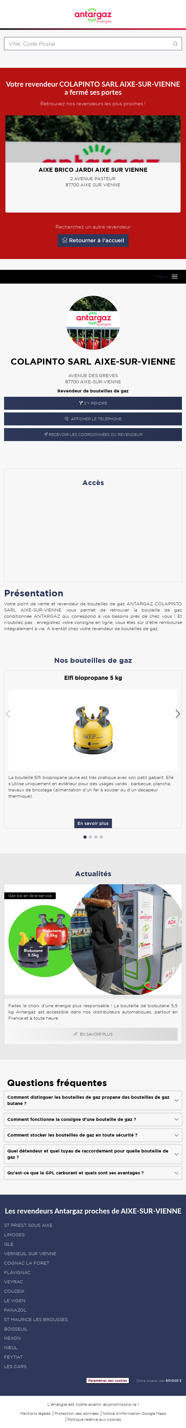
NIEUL (11, 1347)
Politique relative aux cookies (94, 1419)
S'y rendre (93, 403)
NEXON (12, 1338)
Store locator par (159, 1380)
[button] (85, 837)
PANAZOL (15, 1310)
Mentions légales (35, 1413)
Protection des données (76, 1413)
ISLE (9, 1244)
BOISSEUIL (16, 1329)
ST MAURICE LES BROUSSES (36, 1319)
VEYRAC (13, 1281)
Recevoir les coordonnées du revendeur (93, 434)
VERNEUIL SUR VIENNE (30, 1253)
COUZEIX (14, 1291)
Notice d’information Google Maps (134, 1413)
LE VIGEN (14, 1300)
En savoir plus (118, 451)
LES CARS (15, 1366)
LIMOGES (14, 1234)
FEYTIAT (13, 1357)
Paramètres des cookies (107, 1380)
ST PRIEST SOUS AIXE (28, 1225)
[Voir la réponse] (93, 1100)
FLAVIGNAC (17, 1272)
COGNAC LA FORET (26, 1263)
